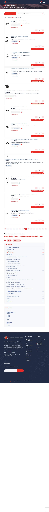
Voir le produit (14, 27)
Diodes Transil (9, 279)
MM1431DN (14, 141)
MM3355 (13, 21)
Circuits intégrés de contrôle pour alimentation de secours (17, 285)
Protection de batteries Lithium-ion (31, 90)
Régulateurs (9, 254)
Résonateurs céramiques (12, 294)
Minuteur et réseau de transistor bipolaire (14, 264)
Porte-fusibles (9, 291)
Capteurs (8, 251)
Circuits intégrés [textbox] (9, 14)
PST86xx (13, 108)
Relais (8, 298)
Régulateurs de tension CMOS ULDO (30, 194)
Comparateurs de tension (11, 260)
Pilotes (8, 275)
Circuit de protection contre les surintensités (15, 256)
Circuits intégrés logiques (11, 272)
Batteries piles (9, 249)
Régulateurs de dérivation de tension (30, 139)
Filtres (8, 296)
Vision (7, 323)
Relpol (8, 321)
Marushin (8, 308)
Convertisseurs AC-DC (11, 267)
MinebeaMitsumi (10, 310)
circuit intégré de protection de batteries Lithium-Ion (23, 236)
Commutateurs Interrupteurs (12, 289)
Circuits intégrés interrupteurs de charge (14, 284)
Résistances (9, 299)
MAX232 (13, 54)
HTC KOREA (14, 41)
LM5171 (7, 161)
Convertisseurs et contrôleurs (12, 257)
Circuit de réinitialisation (11, 270)
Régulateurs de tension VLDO (28, 176)
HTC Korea (8, 311)
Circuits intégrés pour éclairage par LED (14, 282)
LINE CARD (9, 240)
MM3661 (13, 124)
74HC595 (13, 37)
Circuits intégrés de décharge (12, 280)
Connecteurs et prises (11, 287)
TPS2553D (13, 70)
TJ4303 (13, 195)
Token (8, 313)
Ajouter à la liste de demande (37, 32)
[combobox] (10, 13)
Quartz (8, 292)
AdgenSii (11, 378)
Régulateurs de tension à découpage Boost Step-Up (27, 159)
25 (42, 228)
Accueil (6, 7)
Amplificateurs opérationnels (12, 259)
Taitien (8, 314)
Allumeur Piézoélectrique (12, 247)
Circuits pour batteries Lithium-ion (13, 269)
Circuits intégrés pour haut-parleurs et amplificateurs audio (18, 277)
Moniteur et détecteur (10, 274)
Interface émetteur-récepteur (12, 262)
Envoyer (20, 368)
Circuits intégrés (10, 252)
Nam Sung (8, 320)
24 (39, 228)
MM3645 (7, 92)
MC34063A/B (14, 211)
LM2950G (13, 178)
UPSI (7, 317)
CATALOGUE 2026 (17, 240)
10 (34, 228)
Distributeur (12, 7)
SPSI (7, 318)
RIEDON (8, 315)
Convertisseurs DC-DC (11, 265)
